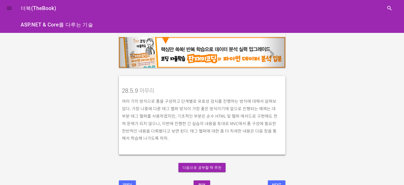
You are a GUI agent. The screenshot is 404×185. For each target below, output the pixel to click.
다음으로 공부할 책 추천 (202, 167)
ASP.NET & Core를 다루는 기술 (57, 25)
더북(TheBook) (38, 8)
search (389, 8)
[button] (9, 8)
